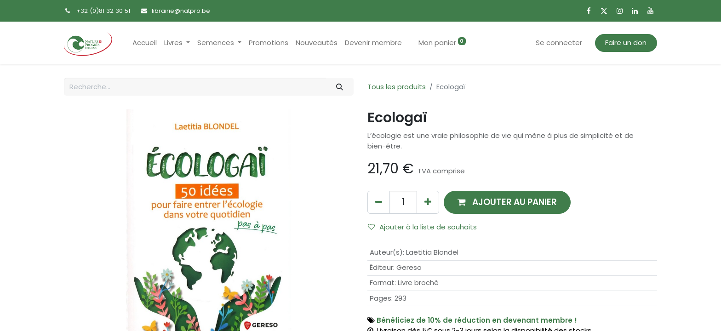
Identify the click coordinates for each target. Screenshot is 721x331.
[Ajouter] (428, 202)
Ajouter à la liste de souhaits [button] (422, 227)
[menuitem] (144, 43)
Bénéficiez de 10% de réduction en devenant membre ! (477, 320)
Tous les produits (396, 86)
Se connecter (559, 42)
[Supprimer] (378, 202)
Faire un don (626, 42)
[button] (507, 202)
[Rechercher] (340, 87)
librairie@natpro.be (181, 10)
